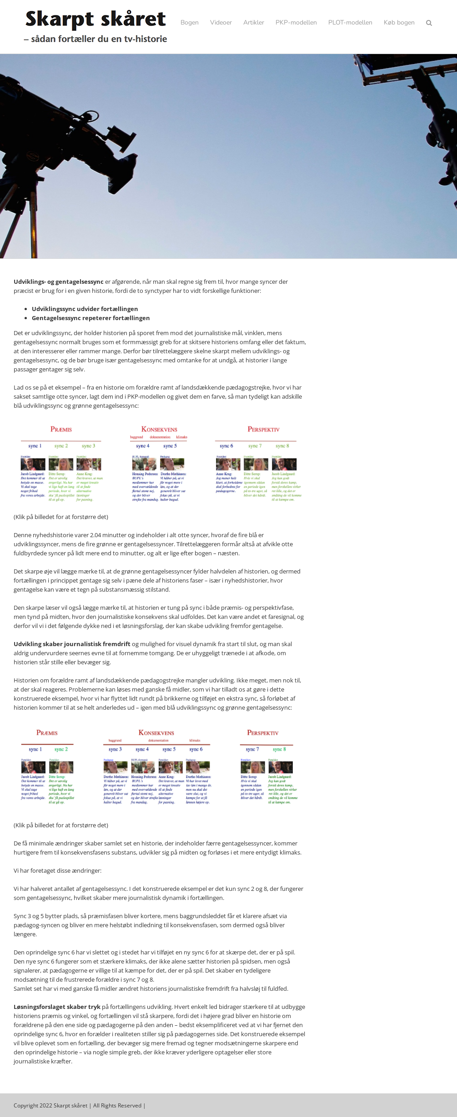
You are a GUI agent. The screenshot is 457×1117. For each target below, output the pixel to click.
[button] (429, 22)
